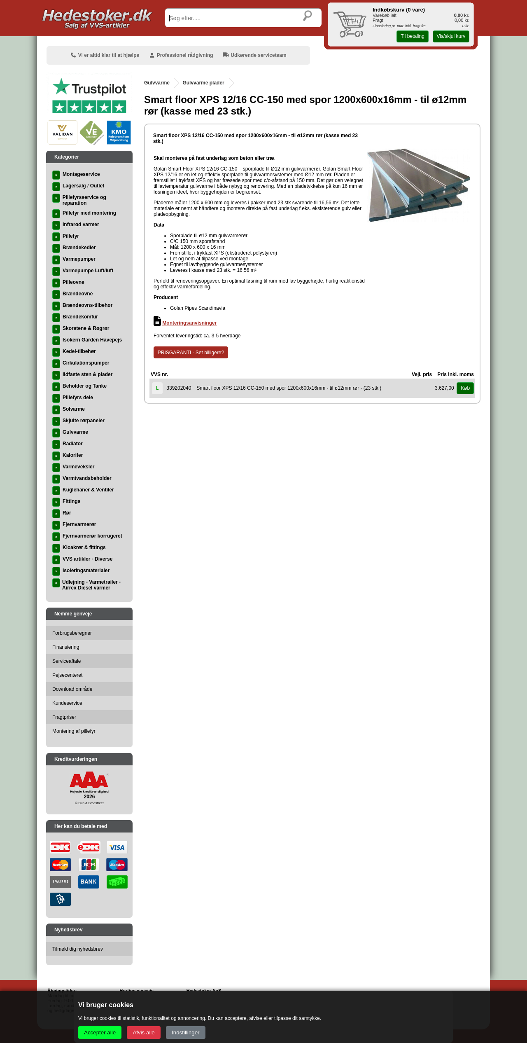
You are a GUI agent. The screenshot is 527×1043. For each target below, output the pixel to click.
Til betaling (412, 36)
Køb (465, 388)
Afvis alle (143, 1032)
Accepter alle (100, 1032)
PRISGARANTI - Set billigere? (191, 352)
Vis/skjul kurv (450, 36)
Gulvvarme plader (203, 83)
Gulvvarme (157, 83)
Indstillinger (185, 1032)
